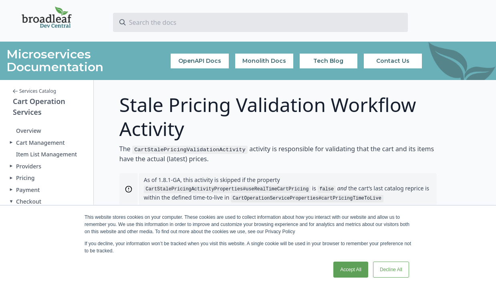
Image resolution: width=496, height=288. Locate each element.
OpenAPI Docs (199, 60)
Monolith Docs (264, 60)
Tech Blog (328, 60)
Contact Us (392, 60)
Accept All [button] (350, 269)
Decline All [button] (391, 269)
